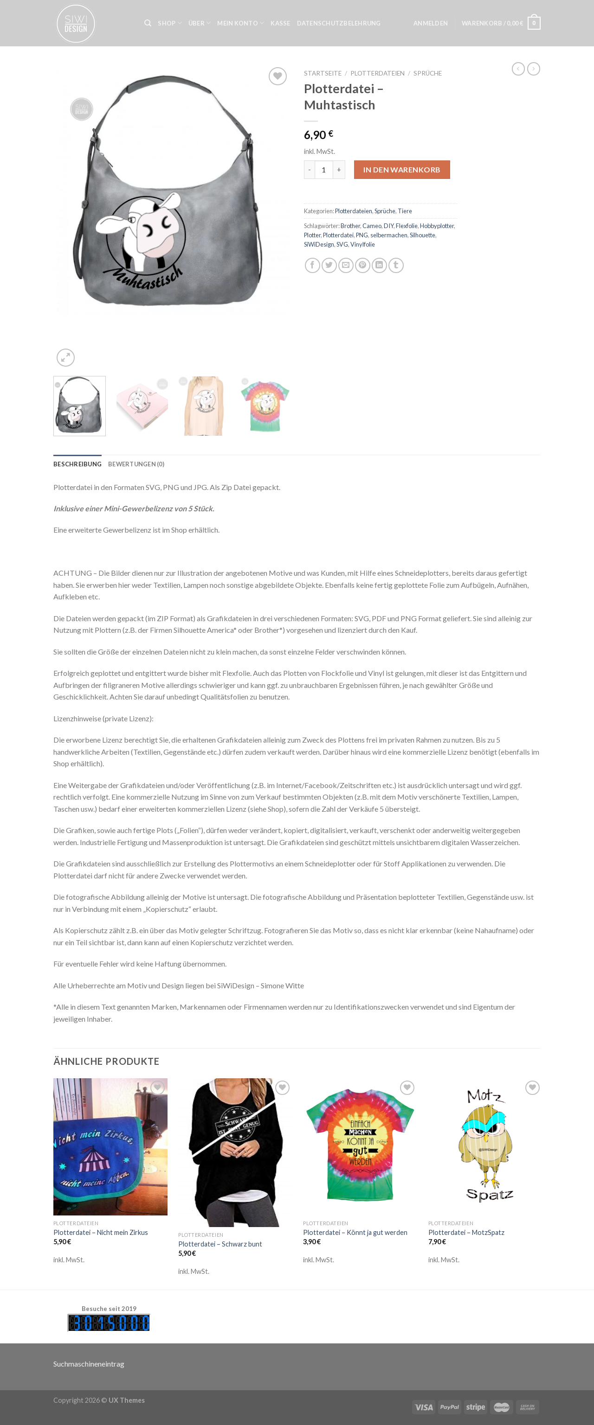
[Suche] (147, 23)
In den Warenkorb (402, 169)
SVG (342, 244)
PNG (362, 235)
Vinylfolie (362, 244)
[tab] (77, 464)
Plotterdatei (338, 235)
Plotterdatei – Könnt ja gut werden (355, 1232)
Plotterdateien (377, 73)
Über (199, 23)
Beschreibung (77, 464)
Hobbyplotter (437, 225)
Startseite (323, 73)
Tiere (405, 211)
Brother (350, 225)
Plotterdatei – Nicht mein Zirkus (100, 1232)
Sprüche (427, 73)
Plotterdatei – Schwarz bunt (220, 1244)
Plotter (312, 235)
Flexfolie (407, 225)
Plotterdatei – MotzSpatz (466, 1232)
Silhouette (422, 235)
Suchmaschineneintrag (88, 1363)
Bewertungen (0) (136, 464)
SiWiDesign (319, 244)
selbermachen (388, 235)
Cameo (371, 225)
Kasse (280, 23)
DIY (389, 225)
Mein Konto (240, 23)
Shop (169, 23)
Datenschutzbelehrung (339, 23)
